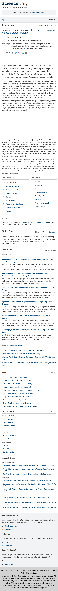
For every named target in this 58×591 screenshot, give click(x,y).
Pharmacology (8, 419)
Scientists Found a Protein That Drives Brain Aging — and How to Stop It (29, 466)
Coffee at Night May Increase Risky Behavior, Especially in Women (27, 481)
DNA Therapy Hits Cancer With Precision (18, 393)
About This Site (6, 570)
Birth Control (10, 200)
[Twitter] (16, 53)
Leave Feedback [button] (11, 561)
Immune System (11, 193)
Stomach (38, 189)
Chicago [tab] (52, 232)
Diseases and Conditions (14, 204)
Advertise (33, 570)
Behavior (6, 432)
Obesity (8, 197)
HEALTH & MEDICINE (8, 416)
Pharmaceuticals (9, 426)
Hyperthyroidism (40, 196)
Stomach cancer (40, 185)
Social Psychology (9, 435)
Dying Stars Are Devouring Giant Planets (17, 380)
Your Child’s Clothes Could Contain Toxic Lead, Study (21, 354)
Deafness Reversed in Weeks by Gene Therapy (20, 406)
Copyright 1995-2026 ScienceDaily (14, 576)
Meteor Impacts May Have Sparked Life (17, 387)
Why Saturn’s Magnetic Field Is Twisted (17, 397)
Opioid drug (39, 199)
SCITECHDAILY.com (16, 345)
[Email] (26, 53)
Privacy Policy (44, 570)
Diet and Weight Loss (13, 186)
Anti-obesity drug (41, 192)
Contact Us (9, 564)
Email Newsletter (11, 526)
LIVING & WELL (6, 442)
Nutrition (6, 449)
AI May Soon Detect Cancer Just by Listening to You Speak (23, 350)
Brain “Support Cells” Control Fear (15, 377)
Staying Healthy (8, 452)
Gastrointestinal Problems (14, 190)
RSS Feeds (9, 529)
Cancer (37, 182)
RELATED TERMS (37, 177)
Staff (16, 570)
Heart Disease (8, 422)
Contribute (23, 570)
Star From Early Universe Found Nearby (17, 384)
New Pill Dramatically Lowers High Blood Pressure (21, 390)
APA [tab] (43, 232)
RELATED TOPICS (8, 177)
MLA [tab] (37, 232)
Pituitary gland (40, 206)
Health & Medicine (9, 182)
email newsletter (38, 12)
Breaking (5, 372)
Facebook (8, 542)
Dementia (6, 439)
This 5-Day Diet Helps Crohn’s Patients (17, 403)
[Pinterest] (19, 53)
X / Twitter (8, 546)
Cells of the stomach (42, 203)
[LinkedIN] (23, 53)
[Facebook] (12, 53)
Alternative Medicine (12, 207)
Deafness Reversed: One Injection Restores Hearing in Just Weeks (27, 474)
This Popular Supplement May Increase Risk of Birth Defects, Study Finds (29, 507)
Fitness (8, 211)
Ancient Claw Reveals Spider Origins (16, 400)
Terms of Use (32, 573)
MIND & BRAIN (6, 429)
